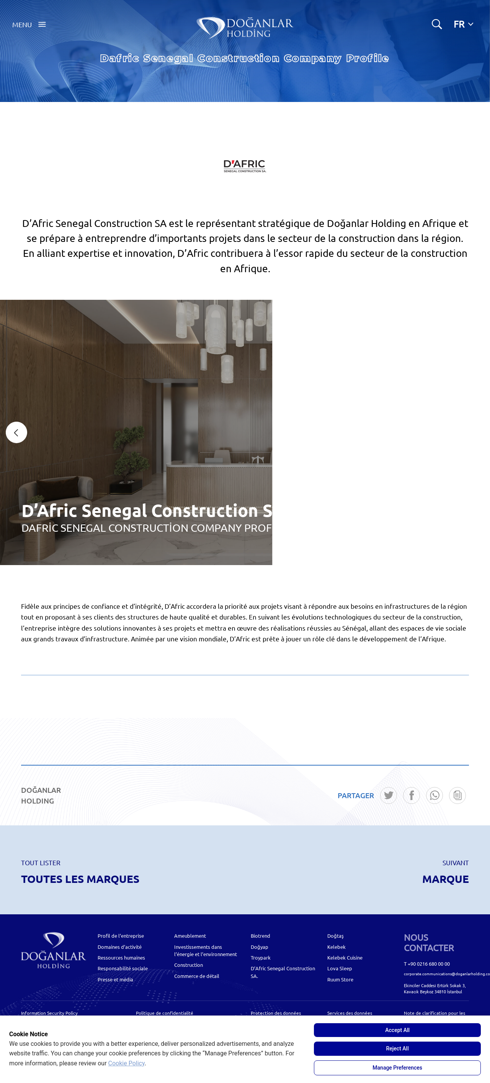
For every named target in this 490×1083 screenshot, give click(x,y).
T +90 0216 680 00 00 (427, 963)
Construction (188, 964)
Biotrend (260, 935)
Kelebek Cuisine (345, 957)
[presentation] (16, 432)
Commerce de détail (196, 976)
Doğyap (259, 946)
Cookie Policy (126, 1063)
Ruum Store (340, 979)
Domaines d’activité (120, 946)
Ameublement (190, 935)
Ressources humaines (121, 957)
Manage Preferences (397, 1068)
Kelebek (336, 946)
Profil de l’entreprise (121, 935)
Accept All (397, 1030)
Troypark (261, 957)
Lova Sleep (339, 968)
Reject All (397, 1048)
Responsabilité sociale (123, 968)
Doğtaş (335, 935)
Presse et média (115, 979)
